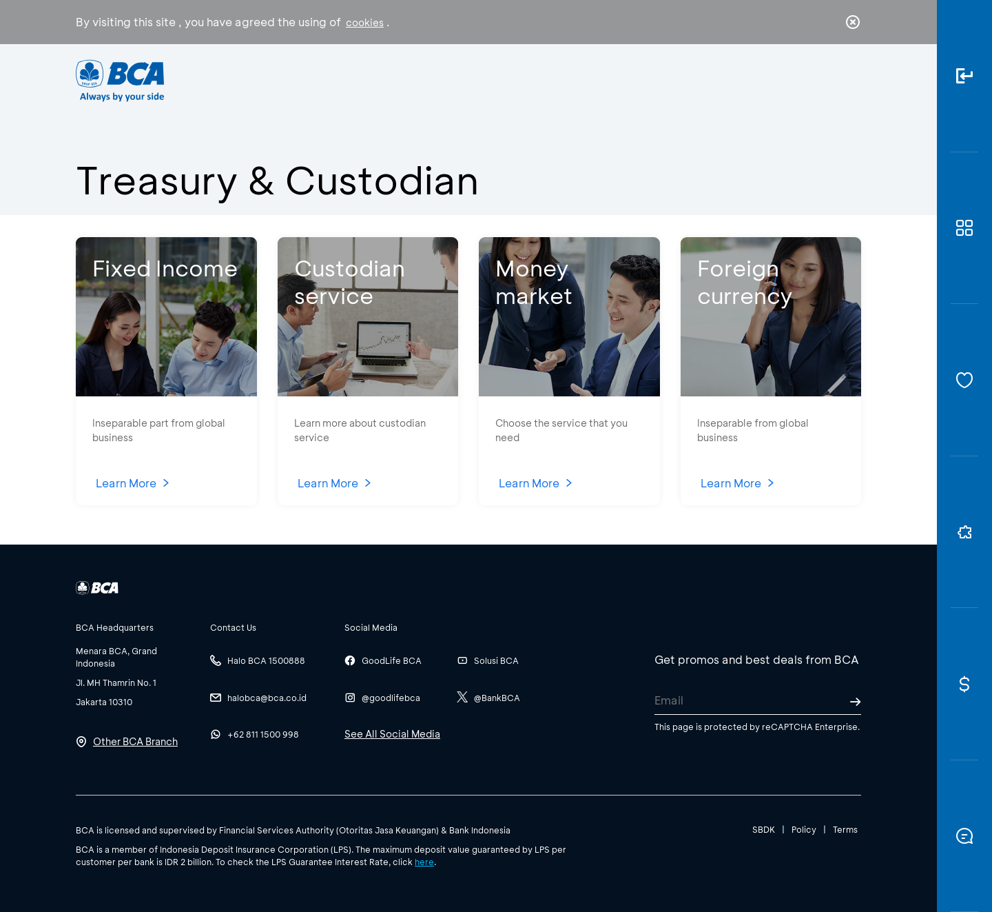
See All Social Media (392, 733)
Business (450, 79)
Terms (845, 829)
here (424, 861)
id (824, 80)
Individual (358, 79)
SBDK (763, 829)
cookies (365, 22)
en (848, 80)
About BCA (547, 79)
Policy (804, 829)
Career (640, 79)
